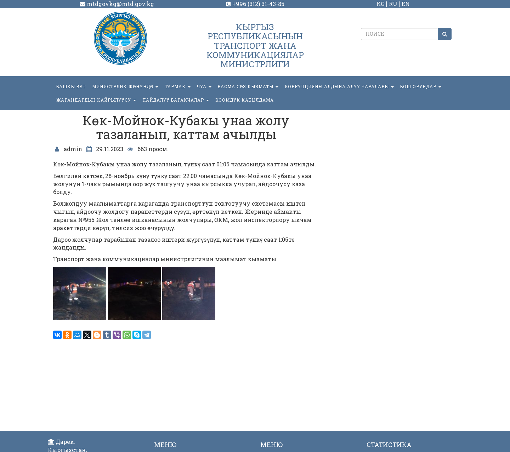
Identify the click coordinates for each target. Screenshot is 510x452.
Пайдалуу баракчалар (175, 100)
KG (380, 3)
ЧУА (204, 86)
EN (406, 3)
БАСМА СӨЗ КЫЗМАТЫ (248, 86)
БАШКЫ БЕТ (71, 86)
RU (393, 3)
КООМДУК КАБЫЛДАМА (244, 100)
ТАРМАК (178, 86)
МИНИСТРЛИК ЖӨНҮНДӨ (125, 86)
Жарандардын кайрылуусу (96, 100)
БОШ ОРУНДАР (420, 86)
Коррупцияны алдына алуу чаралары (339, 86)
